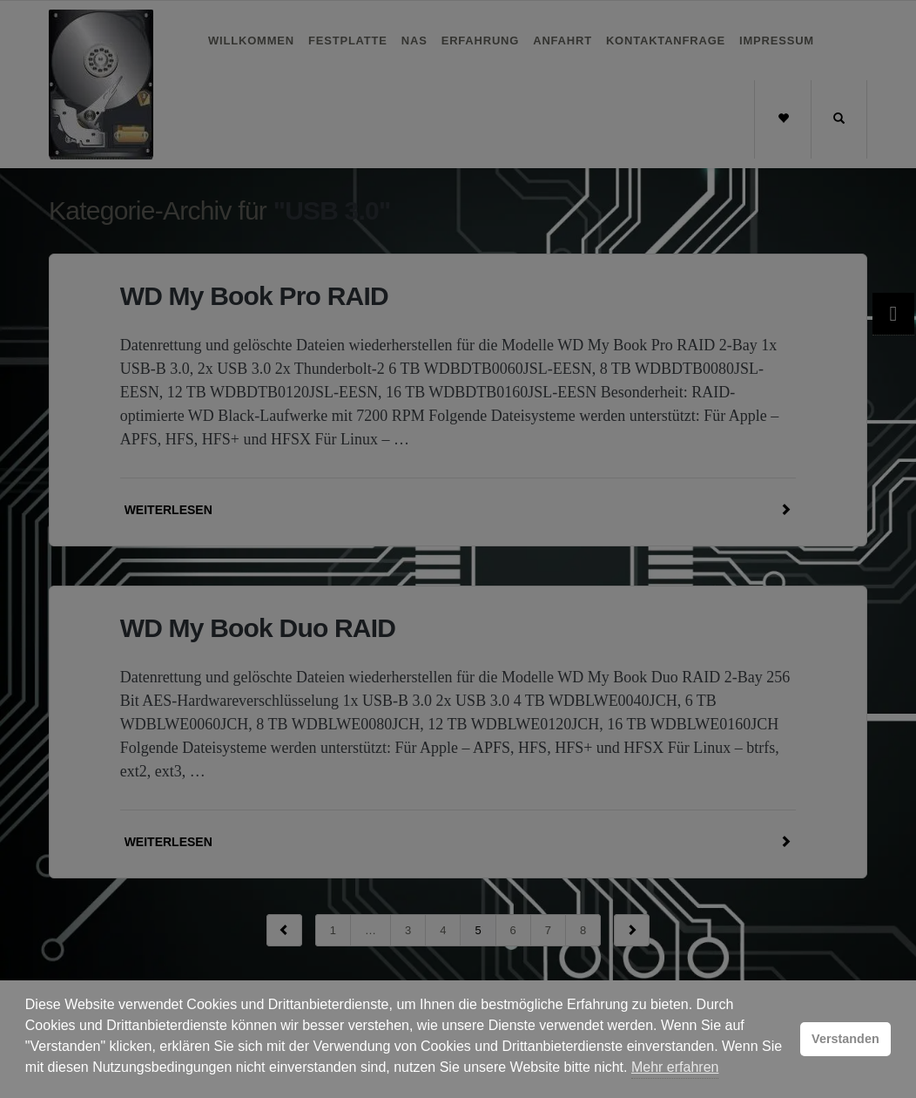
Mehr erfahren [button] (675, 1067)
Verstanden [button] (845, 1039)
